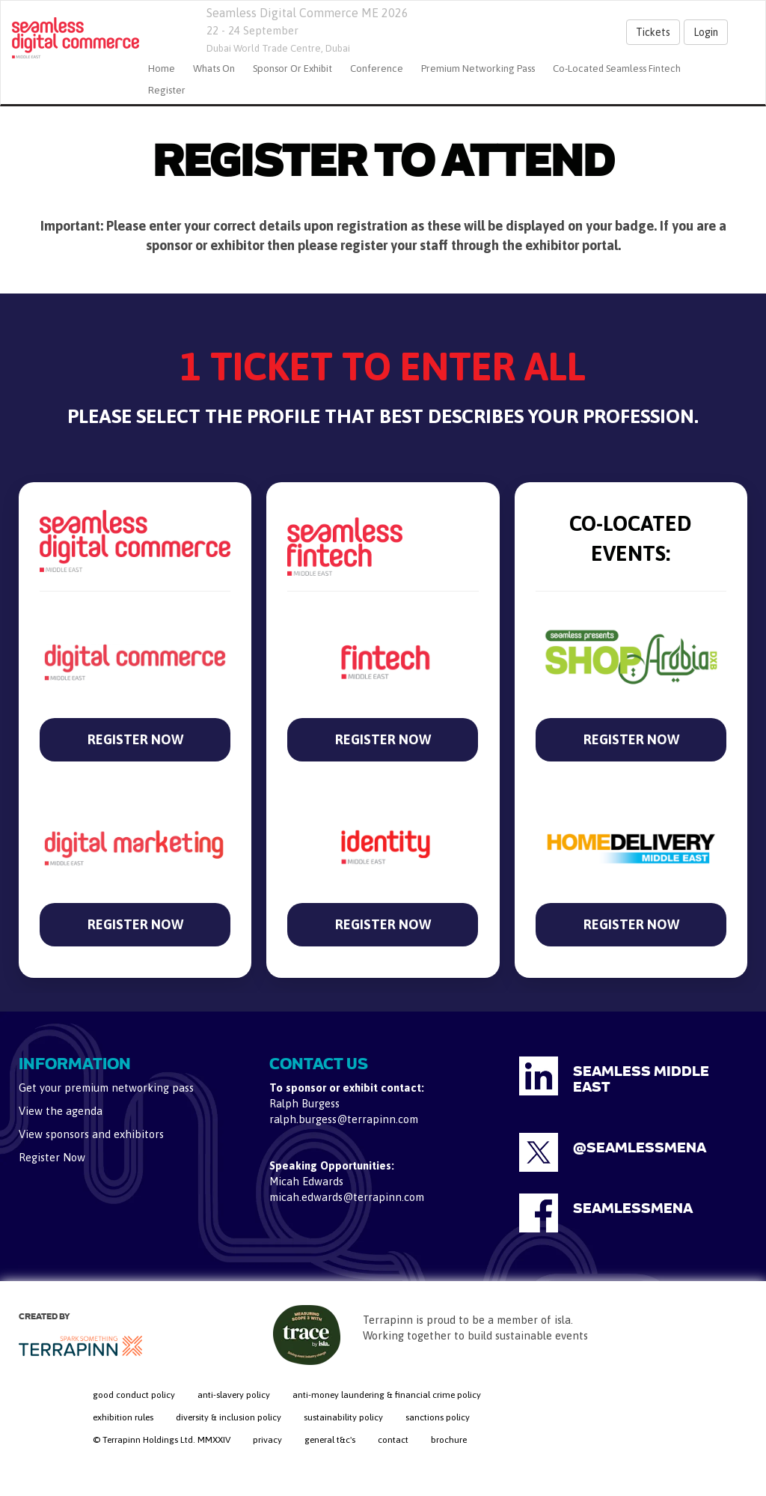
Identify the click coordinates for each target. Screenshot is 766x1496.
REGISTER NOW (135, 739)
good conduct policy (134, 1395)
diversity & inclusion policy (228, 1417)
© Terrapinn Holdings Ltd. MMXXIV (161, 1440)
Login (705, 32)
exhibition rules (123, 1417)
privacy (267, 1440)
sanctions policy (437, 1417)
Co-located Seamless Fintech (617, 68)
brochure (449, 1440)
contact (393, 1440)
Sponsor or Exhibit (292, 68)
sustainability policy (343, 1417)
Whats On (214, 68)
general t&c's (329, 1440)
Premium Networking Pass (478, 68)
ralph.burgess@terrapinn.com (343, 1119)
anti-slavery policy (233, 1395)
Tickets (653, 32)
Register (167, 90)
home (161, 68)
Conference (376, 68)
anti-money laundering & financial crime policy (386, 1395)
